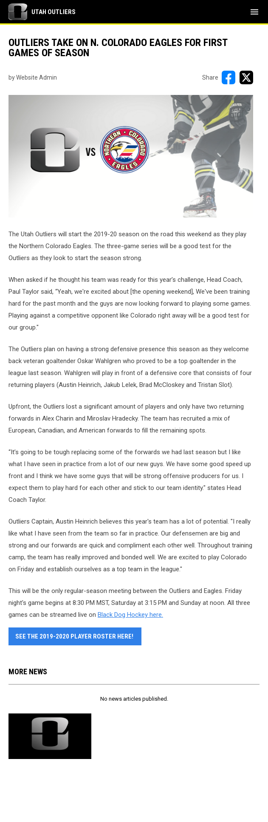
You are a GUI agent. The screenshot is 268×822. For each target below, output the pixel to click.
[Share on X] (246, 77)
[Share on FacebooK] (228, 77)
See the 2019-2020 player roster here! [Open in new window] (75, 636)
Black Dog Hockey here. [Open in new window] (130, 615)
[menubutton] (254, 12)
